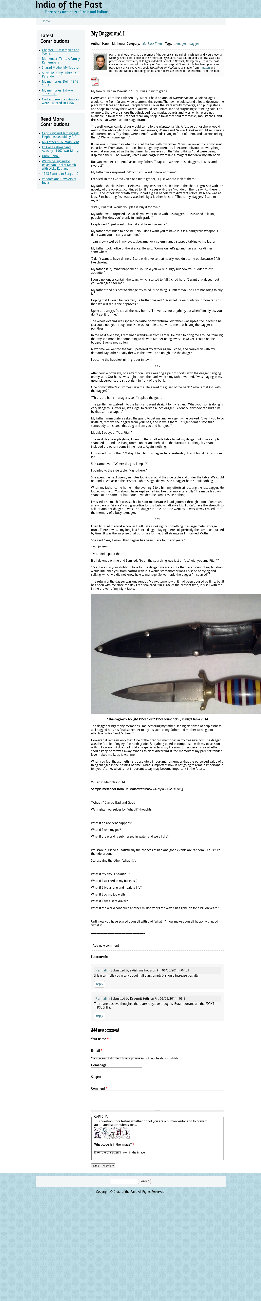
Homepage (98, 1065)
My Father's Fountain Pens (60, 142)
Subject (96, 1077)
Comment (99, 1088)
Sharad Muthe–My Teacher (61, 67)
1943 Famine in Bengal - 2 (60, 174)
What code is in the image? (114, 1144)
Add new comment (106, 945)
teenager (180, 44)
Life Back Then (151, 44)
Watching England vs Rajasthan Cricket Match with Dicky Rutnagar (59, 165)
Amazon (205, 67)
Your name (100, 1039)
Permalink (103, 970)
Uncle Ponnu (51, 156)
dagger (194, 44)
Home (46, 21)
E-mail (96, 1051)
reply (99, 984)
